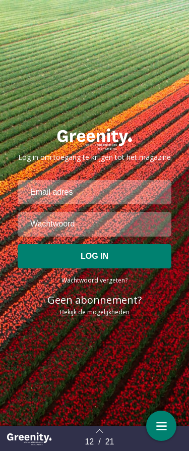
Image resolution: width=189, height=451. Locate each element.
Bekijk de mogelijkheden (95, 312)
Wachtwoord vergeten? (94, 280)
